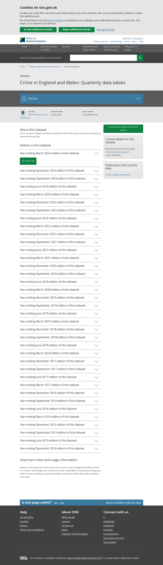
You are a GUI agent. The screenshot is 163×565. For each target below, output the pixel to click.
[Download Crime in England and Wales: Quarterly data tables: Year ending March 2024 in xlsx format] (28, 161)
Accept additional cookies (38, 29)
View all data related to (123, 128)
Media (127, 41)
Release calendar (100, 41)
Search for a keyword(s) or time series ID (40, 57)
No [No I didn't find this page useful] (62, 502)
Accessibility (26, 517)
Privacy (24, 525)
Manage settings (106, 29)
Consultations (111, 533)
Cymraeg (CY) (138, 38)
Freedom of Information (75, 533)
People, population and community (44, 66)
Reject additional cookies (76, 29)
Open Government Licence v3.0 (84, 558)
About (134, 41)
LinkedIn (108, 529)
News (65, 529)
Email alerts (109, 542)
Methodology (116, 41)
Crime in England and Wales (118, 174)
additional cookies (53, 20)
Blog (141, 41)
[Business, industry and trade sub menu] (49, 48)
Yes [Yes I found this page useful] (56, 502)
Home (24, 46)
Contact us (67, 525)
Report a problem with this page (123, 502)
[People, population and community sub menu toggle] (111, 48)
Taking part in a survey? (131, 48)
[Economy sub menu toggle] (70, 48)
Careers (66, 521)
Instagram (109, 521)
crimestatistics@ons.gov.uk (117, 152)
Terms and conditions (32, 529)
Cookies (24, 521)
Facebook (108, 525)
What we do (68, 517)
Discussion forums (113, 538)
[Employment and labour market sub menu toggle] (90, 48)
